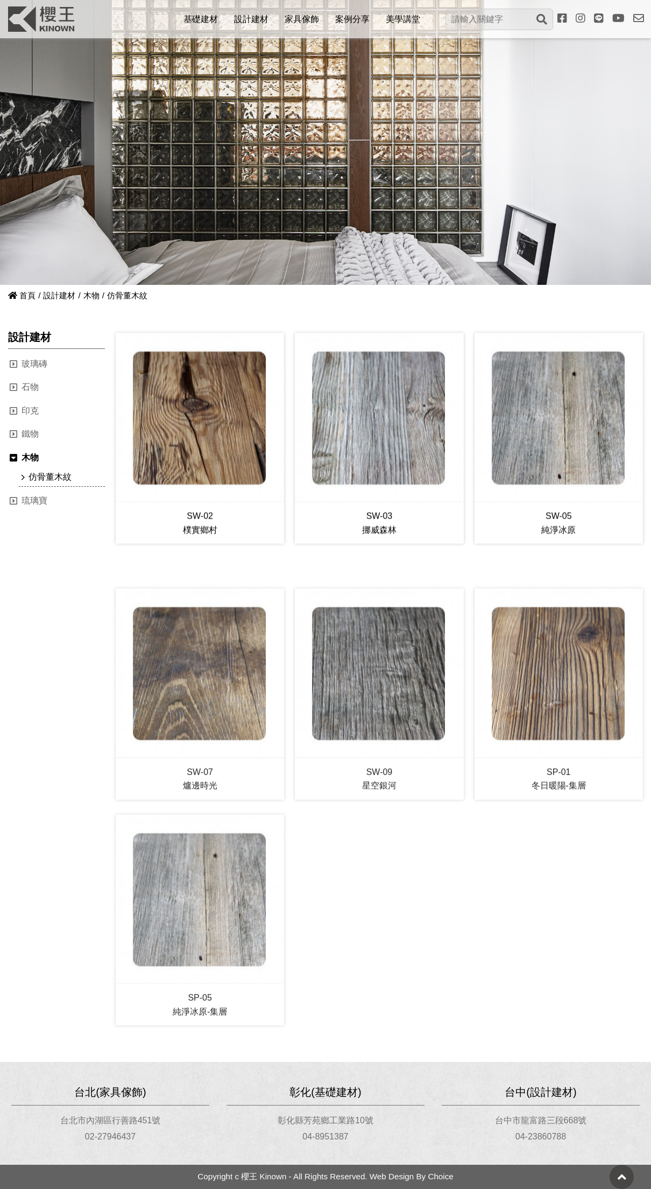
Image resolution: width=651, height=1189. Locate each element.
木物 (91, 295)
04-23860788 (540, 1136)
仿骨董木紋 (50, 476)
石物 (30, 386)
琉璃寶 (34, 500)
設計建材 (59, 295)
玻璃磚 (34, 363)
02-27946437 (110, 1136)
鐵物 (30, 433)
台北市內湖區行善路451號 (110, 1120)
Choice (440, 1176)
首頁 (22, 295)
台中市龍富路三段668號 (541, 1120)
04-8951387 (325, 1136)
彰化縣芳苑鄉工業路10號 (325, 1120)
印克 (30, 410)
